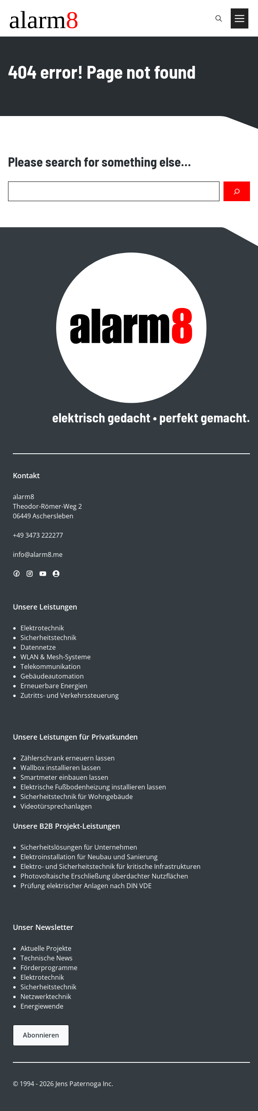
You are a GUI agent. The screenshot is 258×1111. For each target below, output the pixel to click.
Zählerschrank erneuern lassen (67, 758)
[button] (219, 18)
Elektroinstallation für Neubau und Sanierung (89, 856)
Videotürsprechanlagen (56, 806)
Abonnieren (41, 1035)
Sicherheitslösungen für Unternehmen (78, 847)
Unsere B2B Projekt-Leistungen (66, 826)
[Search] (236, 191)
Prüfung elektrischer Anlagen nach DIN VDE (86, 885)
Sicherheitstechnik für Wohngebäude (76, 796)
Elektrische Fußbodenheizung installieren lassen (93, 787)
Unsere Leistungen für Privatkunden (75, 737)
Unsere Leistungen (45, 607)
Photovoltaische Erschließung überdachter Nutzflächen (104, 876)
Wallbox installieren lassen (60, 767)
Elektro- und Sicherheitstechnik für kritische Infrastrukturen (110, 866)
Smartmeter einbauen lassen (64, 777)
